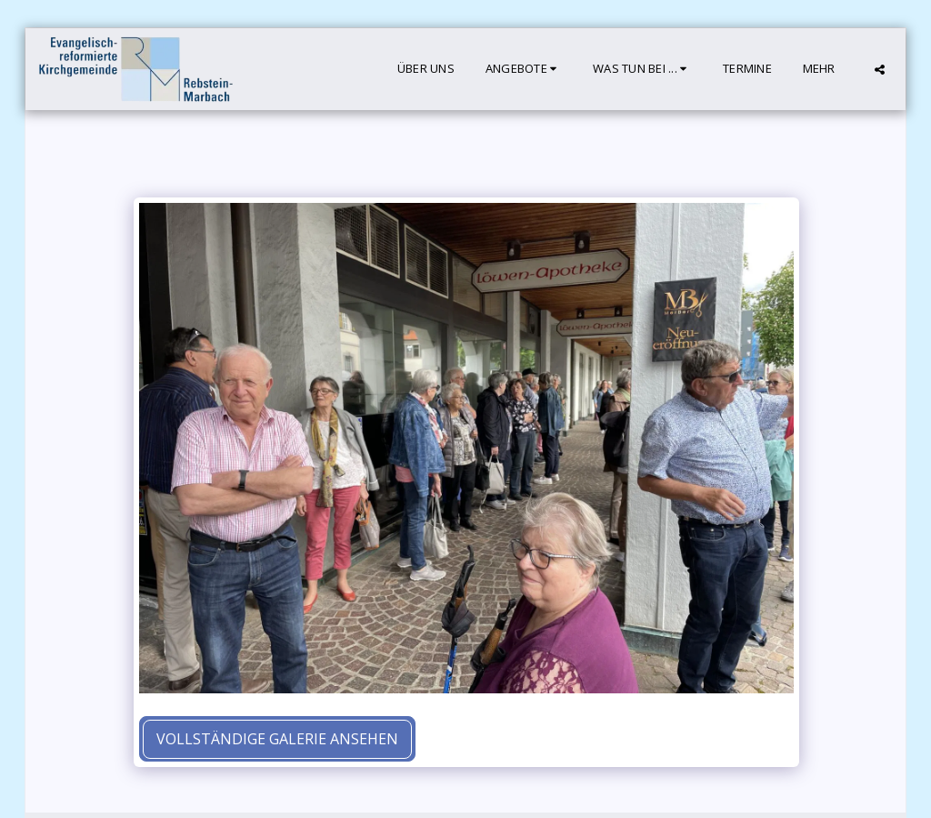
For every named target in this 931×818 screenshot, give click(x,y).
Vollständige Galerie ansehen (277, 739)
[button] (523, 69)
